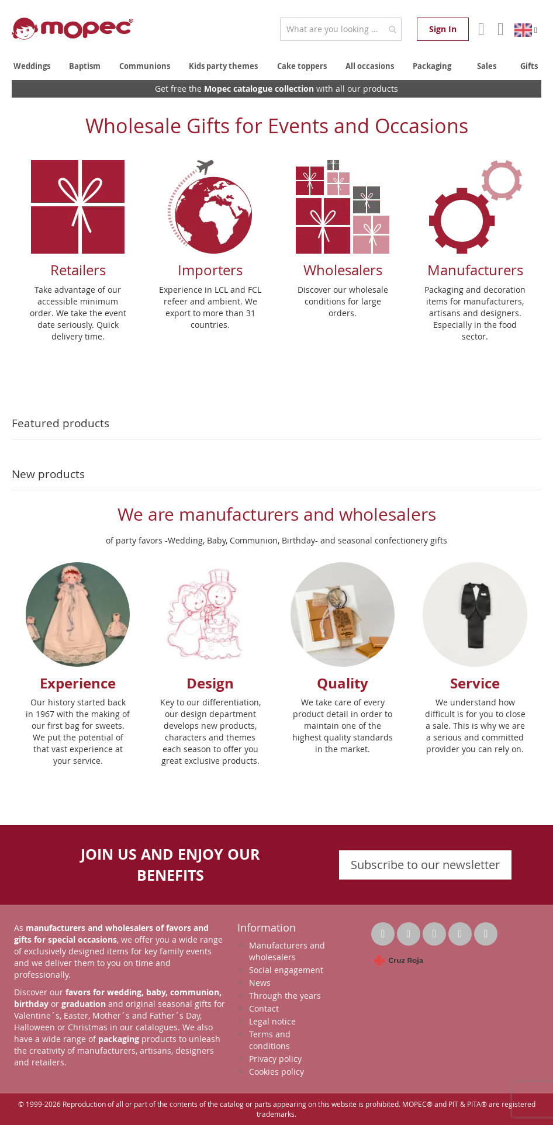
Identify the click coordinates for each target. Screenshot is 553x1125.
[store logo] (72, 29)
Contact (264, 1008)
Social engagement (286, 969)
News (260, 982)
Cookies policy (276, 1071)
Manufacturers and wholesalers (287, 951)
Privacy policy (275, 1058)
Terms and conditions (270, 1040)
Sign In (443, 28)
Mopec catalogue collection (259, 88)
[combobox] (341, 29)
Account (480, 29)
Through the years (285, 995)
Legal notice (272, 1021)
